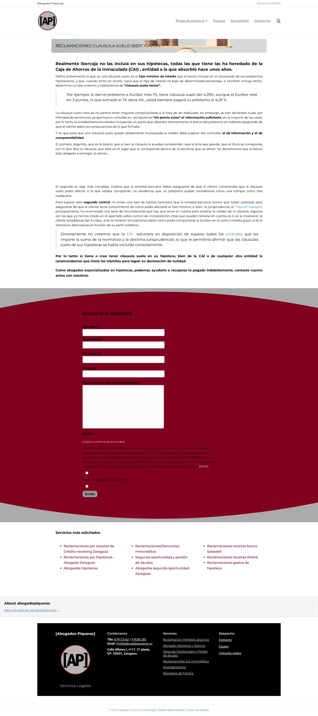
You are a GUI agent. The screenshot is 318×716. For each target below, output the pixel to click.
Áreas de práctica (190, 21)
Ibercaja (89, 63)
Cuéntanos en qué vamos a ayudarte (123, 404)
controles (234, 234)
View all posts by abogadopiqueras (32, 610)
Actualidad (240, 21)
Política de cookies (197, 710)
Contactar (262, 21)
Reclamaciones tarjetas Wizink (232, 557)
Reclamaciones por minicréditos (186, 661)
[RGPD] (203, 466)
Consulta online (230, 653)
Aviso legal (150, 710)
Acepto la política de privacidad (103, 441)
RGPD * (88, 434)
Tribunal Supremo (248, 207)
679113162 (121, 639)
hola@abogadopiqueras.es (134, 643)
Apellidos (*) (123, 343)
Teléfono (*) (123, 357)
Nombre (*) (123, 330)
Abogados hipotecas (81, 568)
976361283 (139, 639)
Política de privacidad (171, 710)
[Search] (277, 21)
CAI (131, 234)
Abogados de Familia (178, 673)
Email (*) (123, 372)
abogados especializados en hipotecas (100, 270)
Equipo (219, 21)
